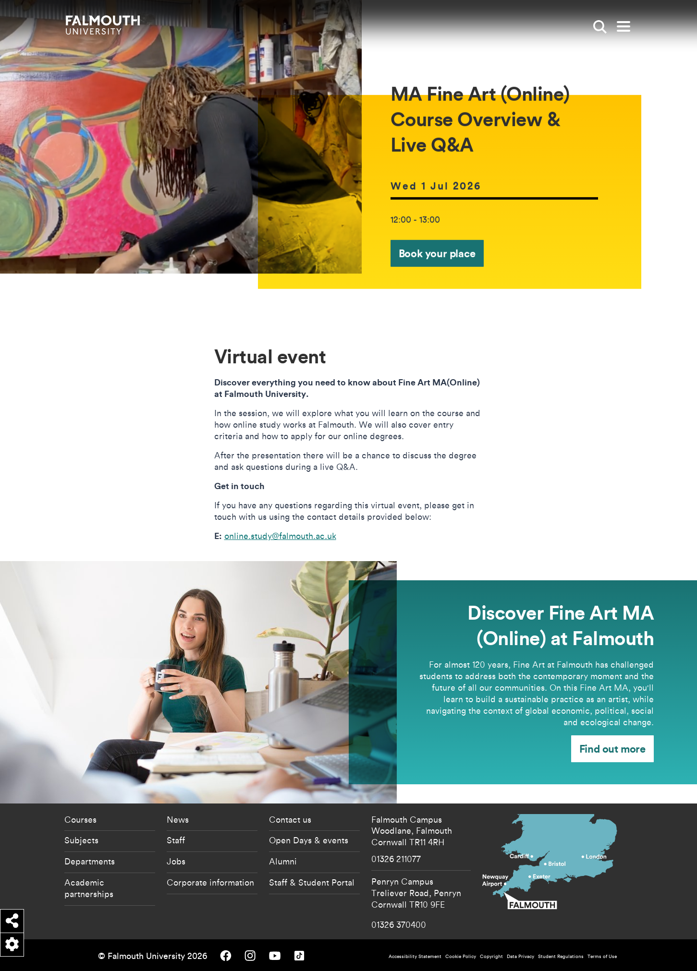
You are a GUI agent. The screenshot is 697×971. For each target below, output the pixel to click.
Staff (176, 840)
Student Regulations (561, 956)
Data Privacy (520, 956)
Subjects (81, 840)
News (178, 819)
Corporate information (210, 882)
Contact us (290, 819)
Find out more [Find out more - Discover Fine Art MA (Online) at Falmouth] (612, 748)
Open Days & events (308, 840)
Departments (89, 861)
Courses (80, 819)
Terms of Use (602, 956)
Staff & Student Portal (312, 882)
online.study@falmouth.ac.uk (280, 535)
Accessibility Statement (415, 956)
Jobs (176, 861)
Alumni (283, 861)
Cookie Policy (460, 956)
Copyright (491, 956)
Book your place (437, 253)
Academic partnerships (88, 888)
